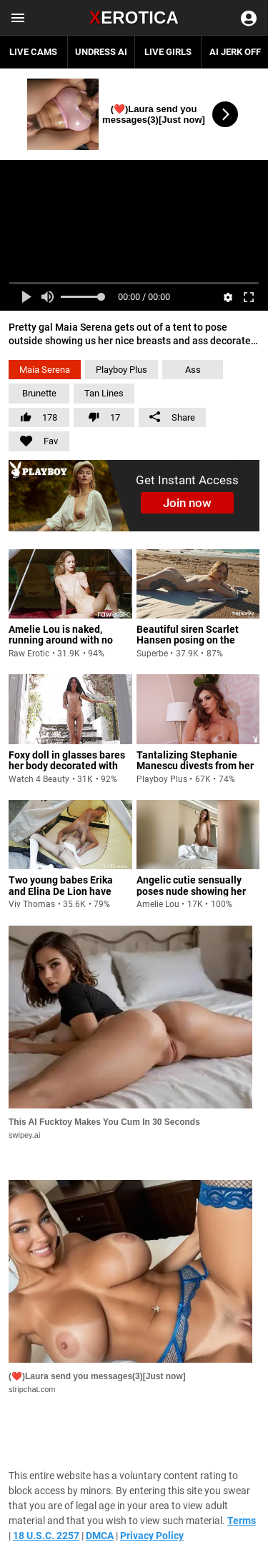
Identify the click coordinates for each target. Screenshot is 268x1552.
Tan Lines (104, 393)
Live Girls (168, 51)
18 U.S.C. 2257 (46, 1535)
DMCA (100, 1535)
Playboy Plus (121, 369)
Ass (193, 369)
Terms (241, 1520)
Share (172, 417)
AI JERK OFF (235, 51)
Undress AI (101, 51)
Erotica (134, 17)
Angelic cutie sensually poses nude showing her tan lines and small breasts (198, 891)
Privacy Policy (152, 1535)
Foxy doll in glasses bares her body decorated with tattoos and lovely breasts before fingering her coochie (67, 777)
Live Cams (33, 51)
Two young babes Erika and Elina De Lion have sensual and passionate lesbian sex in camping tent (62, 902)
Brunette (39, 393)
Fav (33, 438)
